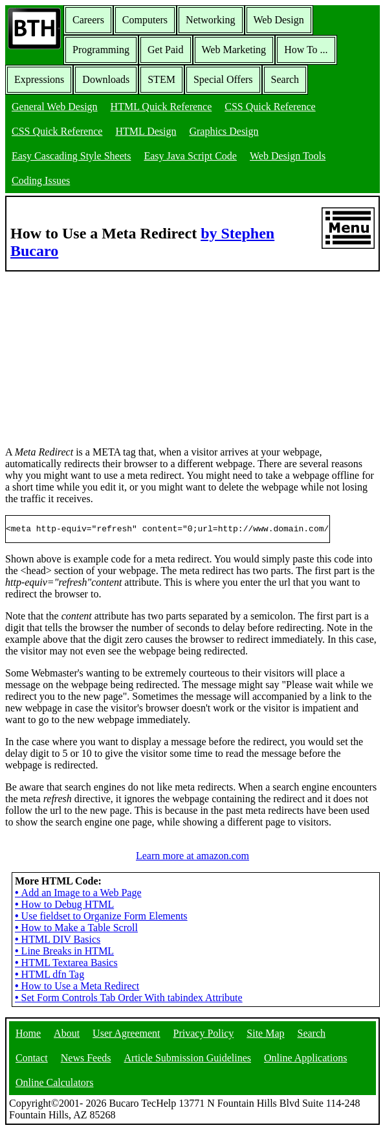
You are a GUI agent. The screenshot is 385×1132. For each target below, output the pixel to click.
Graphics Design (223, 131)
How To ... (305, 49)
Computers (145, 19)
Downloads (105, 79)
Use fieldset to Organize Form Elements (101, 917)
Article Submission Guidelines (187, 1059)
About (67, 1035)
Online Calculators (54, 1084)
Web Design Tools (287, 155)
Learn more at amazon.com (192, 857)
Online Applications (305, 1059)
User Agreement (126, 1035)
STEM (161, 79)
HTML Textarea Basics (66, 964)
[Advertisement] (102, 352)
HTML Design (145, 131)
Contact (32, 1059)
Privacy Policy (203, 1035)
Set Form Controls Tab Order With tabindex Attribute (129, 999)
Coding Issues (41, 180)
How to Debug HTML (64, 906)
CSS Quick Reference (270, 106)
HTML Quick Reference (161, 106)
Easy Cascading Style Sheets (71, 155)
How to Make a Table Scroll (76, 929)
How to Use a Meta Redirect (77, 987)
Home (28, 1035)
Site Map (265, 1035)
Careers (88, 19)
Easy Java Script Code (190, 155)
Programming (100, 49)
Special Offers (223, 79)
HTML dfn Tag (49, 976)
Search (285, 79)
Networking (210, 19)
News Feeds (86, 1059)
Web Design (279, 19)
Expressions (39, 79)
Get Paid (166, 49)
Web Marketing (234, 49)
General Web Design (55, 106)
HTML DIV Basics (57, 941)
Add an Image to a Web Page (78, 894)
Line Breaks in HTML (64, 952)
